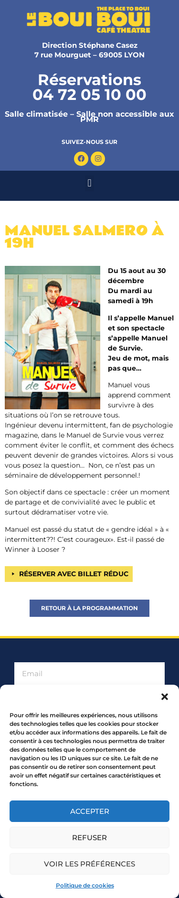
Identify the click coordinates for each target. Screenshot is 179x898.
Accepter (89, 811)
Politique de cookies (85, 885)
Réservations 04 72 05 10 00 (89, 87)
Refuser (89, 837)
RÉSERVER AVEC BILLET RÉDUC (73, 573)
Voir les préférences (89, 863)
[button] (164, 696)
